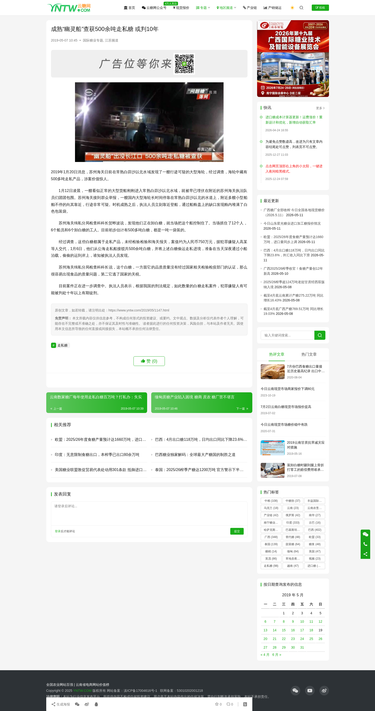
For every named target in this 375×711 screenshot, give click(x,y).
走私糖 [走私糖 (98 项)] (271, 566)
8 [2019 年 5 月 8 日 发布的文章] (284, 621)
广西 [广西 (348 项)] (271, 537)
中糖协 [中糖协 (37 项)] (293, 500)
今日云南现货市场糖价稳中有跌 (284, 424)
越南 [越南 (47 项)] (293, 566)
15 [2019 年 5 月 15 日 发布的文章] (284, 630)
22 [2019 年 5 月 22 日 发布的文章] (284, 639)
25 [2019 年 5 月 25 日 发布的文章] (311, 639)
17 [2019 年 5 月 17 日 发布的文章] (302, 630)
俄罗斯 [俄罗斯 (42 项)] (293, 515)
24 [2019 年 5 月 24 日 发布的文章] (302, 639)
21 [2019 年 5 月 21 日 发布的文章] (275, 639)
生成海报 (60, 704)
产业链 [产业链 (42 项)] (271, 515)
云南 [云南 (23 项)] (293, 508)
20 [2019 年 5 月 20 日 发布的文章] (265, 639)
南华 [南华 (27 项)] (315, 515)
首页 (129, 7)
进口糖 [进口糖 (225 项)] (315, 566)
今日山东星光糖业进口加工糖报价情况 (292, 223)
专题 (201, 7)
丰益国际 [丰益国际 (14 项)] (316, 500)
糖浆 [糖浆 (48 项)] (315, 544)
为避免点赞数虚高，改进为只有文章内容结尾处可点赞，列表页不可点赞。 (294, 144)
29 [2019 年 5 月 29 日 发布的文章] (284, 647)
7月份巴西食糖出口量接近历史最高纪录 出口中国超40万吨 (306, 371)
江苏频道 (111, 40)
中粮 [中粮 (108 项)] (271, 500)
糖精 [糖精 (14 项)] (271, 551)
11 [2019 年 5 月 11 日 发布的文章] (311, 621)
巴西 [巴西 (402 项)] (314, 530)
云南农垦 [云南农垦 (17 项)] (316, 508)
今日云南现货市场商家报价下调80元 (288, 389)
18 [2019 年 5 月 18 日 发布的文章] (311, 630)
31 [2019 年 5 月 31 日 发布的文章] (302, 647)
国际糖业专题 (93, 40)
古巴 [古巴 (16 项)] (315, 522)
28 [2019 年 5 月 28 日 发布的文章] (275, 647)
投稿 (320, 7)
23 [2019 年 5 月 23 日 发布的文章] (293, 639)
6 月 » (276, 655)
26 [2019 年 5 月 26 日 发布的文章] (321, 639)
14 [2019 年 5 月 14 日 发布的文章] (275, 630)
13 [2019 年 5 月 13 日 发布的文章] (265, 630)
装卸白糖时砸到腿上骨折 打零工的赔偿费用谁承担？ (305, 469)
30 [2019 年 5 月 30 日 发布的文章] (293, 647)
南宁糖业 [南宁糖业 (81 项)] (272, 522)
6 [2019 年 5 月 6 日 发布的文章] (265, 621)
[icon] (295, 690)
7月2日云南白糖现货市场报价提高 (286, 407)
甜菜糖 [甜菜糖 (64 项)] (293, 544)
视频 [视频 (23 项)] (315, 558)
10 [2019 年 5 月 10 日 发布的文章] (302, 621)
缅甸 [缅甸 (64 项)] (293, 551)
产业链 (250, 7)
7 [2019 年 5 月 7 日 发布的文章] (275, 621)
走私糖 (63, 345)
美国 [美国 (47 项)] (315, 551)
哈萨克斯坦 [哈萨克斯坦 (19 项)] (273, 530)
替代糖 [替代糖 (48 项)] (293, 537)
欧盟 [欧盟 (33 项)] (315, 537)
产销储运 (273, 7)
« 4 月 (265, 655)
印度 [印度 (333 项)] (293, 522)
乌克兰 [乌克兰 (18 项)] (271, 508)
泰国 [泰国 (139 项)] (271, 544)
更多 (320, 108)
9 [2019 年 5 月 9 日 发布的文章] (293, 621)
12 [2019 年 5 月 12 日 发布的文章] (321, 621)
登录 (58, 531)
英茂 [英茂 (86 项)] (271, 558)
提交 (237, 531)
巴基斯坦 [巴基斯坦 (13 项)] (294, 530)
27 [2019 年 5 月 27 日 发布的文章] (265, 647)
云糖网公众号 (154, 7)
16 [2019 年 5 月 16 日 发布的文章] (293, 630)
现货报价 (181, 7)
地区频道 (225, 7)
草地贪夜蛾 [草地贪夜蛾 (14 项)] (294, 558)
